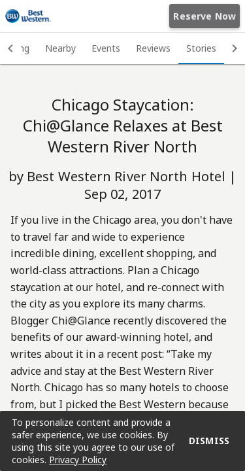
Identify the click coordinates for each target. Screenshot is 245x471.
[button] (10, 48)
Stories (201, 48)
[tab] (60, 48)
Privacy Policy (77, 459)
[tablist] (122, 48)
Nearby (60, 48)
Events (105, 48)
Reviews (153, 48)
